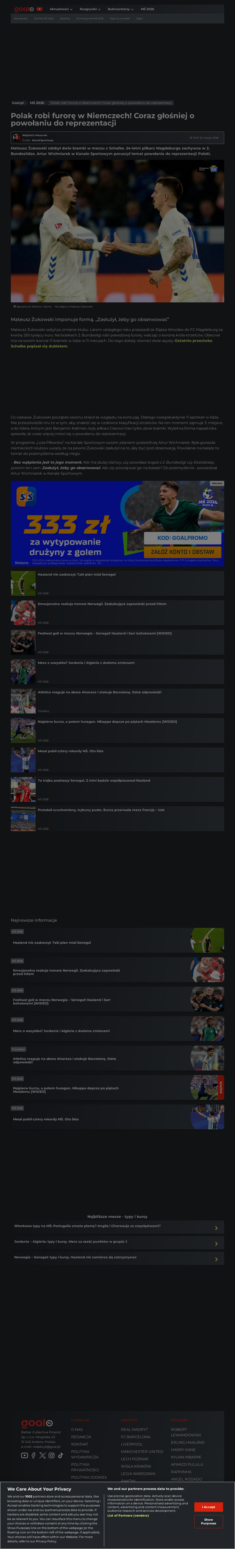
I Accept (208, 1507)
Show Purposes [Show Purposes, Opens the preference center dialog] (208, 1521)
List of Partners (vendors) (128, 1515)
